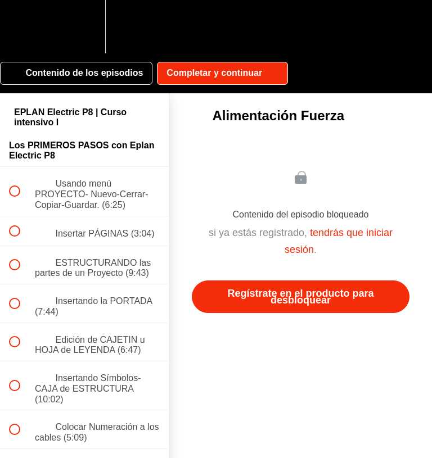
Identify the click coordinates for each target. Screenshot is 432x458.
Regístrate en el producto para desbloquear (300, 297)
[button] (21, 26)
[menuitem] (84, 26)
